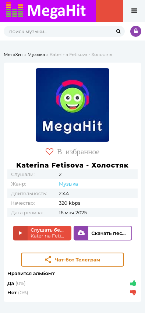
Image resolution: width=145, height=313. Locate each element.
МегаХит (13, 54)
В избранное (73, 151)
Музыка (36, 54)
